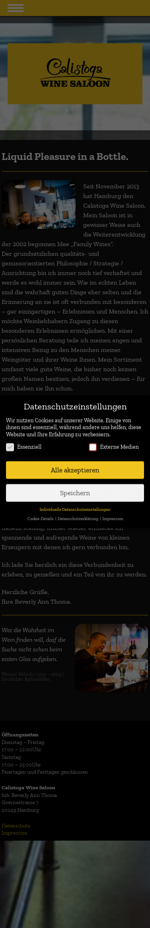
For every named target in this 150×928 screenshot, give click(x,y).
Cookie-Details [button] (40, 509)
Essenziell (24, 438)
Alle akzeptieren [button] (75, 461)
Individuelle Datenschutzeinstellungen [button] (75, 500)
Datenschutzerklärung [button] (78, 509)
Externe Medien (114, 438)
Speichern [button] (75, 483)
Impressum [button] (112, 509)
